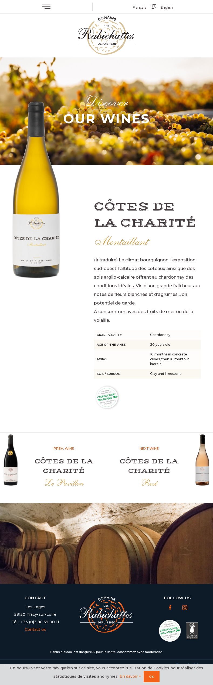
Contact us (35, 629)
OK (152, 677)
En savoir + (130, 676)
